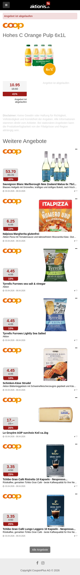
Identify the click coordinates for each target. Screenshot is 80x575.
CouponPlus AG (41, 570)
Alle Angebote (40, 549)
